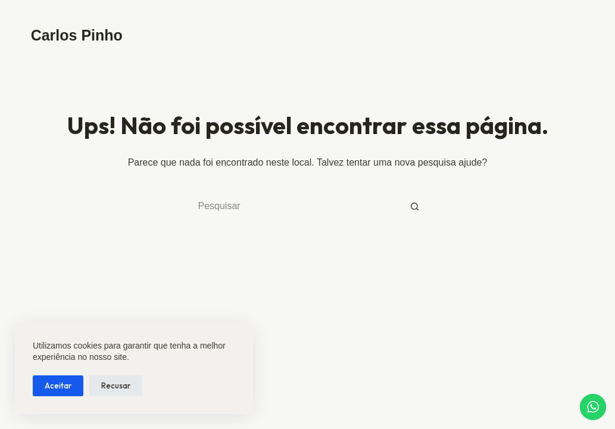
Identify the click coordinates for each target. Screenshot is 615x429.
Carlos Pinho (77, 35)
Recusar (115, 385)
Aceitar (58, 385)
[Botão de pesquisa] (415, 206)
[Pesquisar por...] (296, 206)
